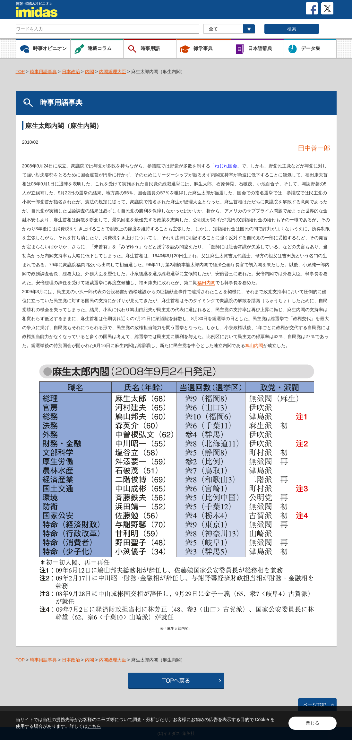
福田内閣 (206, 282)
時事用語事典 (43, 71)
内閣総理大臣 (112, 71)
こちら (94, 726)
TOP (20, 71)
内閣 (89, 71)
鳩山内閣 (254, 345)
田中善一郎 (314, 148)
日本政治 (71, 71)
